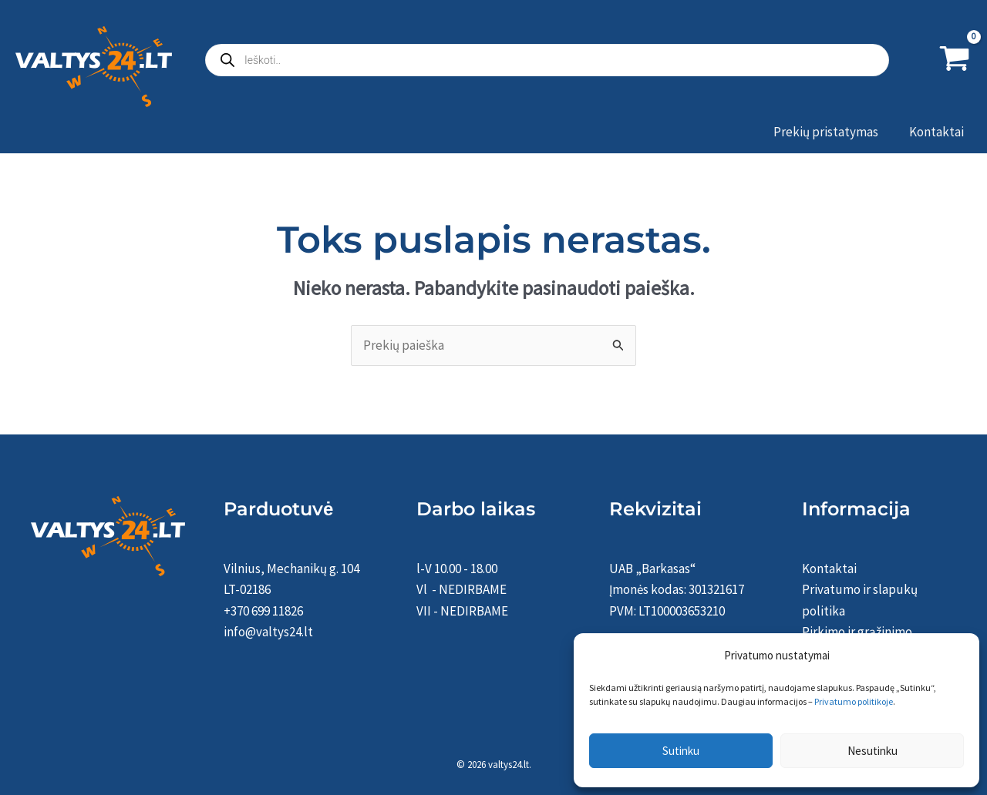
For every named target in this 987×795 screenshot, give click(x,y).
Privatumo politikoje (853, 701)
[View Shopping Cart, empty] (955, 60)
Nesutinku (872, 750)
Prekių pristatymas (825, 131)
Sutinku (680, 750)
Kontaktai (936, 131)
